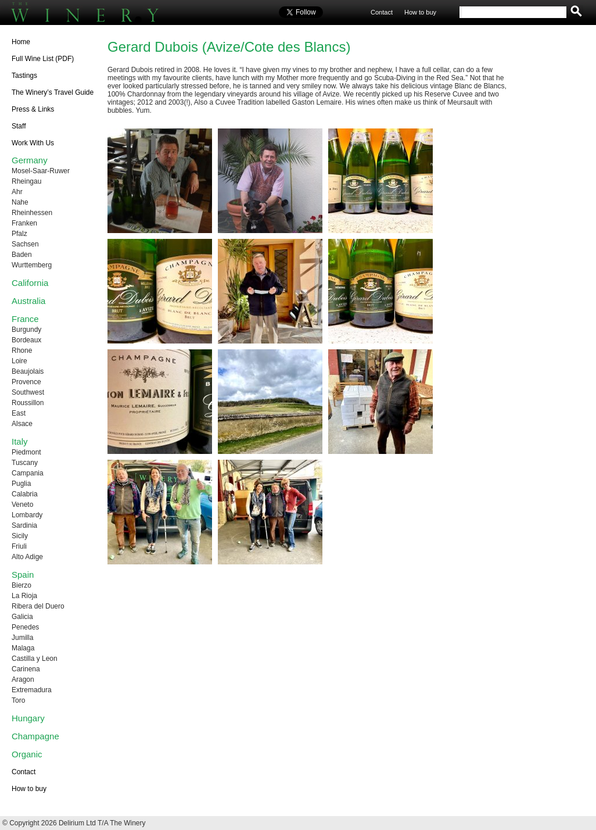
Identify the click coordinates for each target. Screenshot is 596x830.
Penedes (25, 627)
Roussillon (28, 403)
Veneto (22, 504)
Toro (18, 700)
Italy (20, 441)
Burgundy (26, 329)
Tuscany (25, 463)
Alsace (22, 424)
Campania (28, 473)
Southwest (28, 392)
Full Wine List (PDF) (43, 59)
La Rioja (24, 596)
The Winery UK (99, 13)
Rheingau (26, 181)
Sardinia (24, 525)
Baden (22, 255)
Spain (23, 574)
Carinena (26, 669)
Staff (19, 126)
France (25, 319)
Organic (27, 754)
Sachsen (25, 244)
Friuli (19, 546)
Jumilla (22, 638)
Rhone (22, 350)
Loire (19, 361)
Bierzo (21, 585)
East (19, 413)
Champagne (35, 736)
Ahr (17, 192)
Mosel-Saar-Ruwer (41, 171)
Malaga (23, 648)
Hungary (28, 718)
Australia (28, 301)
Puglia (21, 484)
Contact (382, 12)
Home (21, 42)
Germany (30, 160)
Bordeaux (26, 340)
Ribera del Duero (38, 606)
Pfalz (19, 234)
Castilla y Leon (35, 658)
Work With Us (33, 143)
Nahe (20, 202)
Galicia (22, 617)
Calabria (25, 494)
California (30, 283)
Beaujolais (28, 371)
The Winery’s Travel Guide (53, 92)
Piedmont (26, 452)
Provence (26, 382)
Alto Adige (27, 557)
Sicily (20, 536)
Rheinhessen (32, 213)
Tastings (24, 75)
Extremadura (32, 690)
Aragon (23, 679)
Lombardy (27, 515)
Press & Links (33, 109)
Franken (24, 223)
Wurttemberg (32, 265)
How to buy (420, 12)
